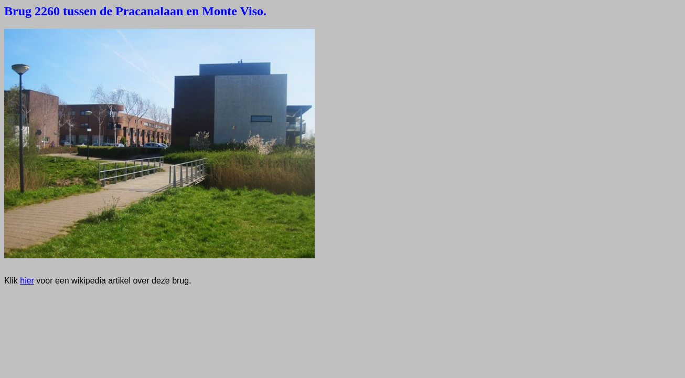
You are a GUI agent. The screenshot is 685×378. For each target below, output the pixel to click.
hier (27, 280)
